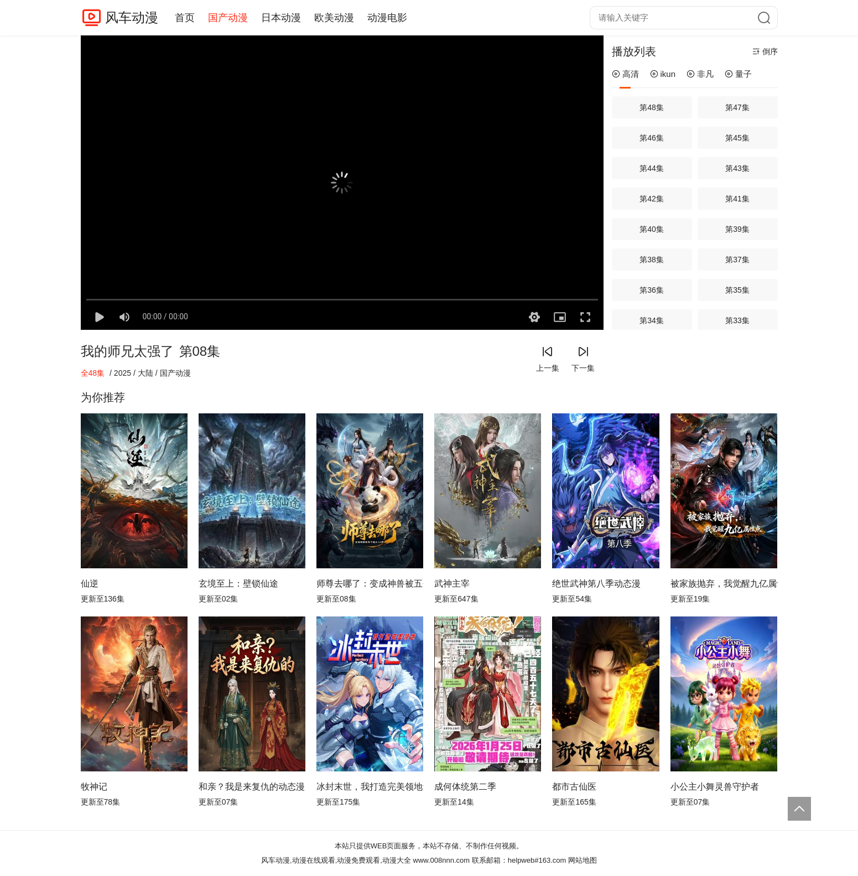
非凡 (700, 74)
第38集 (651, 259)
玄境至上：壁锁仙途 (238, 583)
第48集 (651, 107)
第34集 (651, 320)
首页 (185, 17)
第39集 (737, 229)
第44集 (651, 168)
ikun (663, 74)
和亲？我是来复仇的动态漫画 (252, 786)
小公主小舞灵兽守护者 (714, 786)
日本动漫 (281, 17)
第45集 (737, 137)
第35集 (737, 290)
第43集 (737, 168)
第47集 (737, 107)
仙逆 (89, 583)
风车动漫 (131, 17)
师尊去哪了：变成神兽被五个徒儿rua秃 (369, 583)
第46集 (651, 137)
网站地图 (582, 860)
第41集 (737, 198)
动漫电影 (387, 17)
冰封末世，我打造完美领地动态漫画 (369, 786)
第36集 (651, 290)
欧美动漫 (334, 17)
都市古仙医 (574, 786)
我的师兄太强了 (127, 351)
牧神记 (94, 786)
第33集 (737, 320)
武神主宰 (452, 583)
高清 (625, 74)
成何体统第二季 (465, 786)
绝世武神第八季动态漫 (596, 583)
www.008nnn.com (441, 860)
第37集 (737, 259)
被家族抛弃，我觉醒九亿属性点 (723, 583)
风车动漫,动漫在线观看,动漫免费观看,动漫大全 (336, 860)
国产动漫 (228, 17)
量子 (738, 74)
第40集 (651, 229)
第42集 (651, 198)
